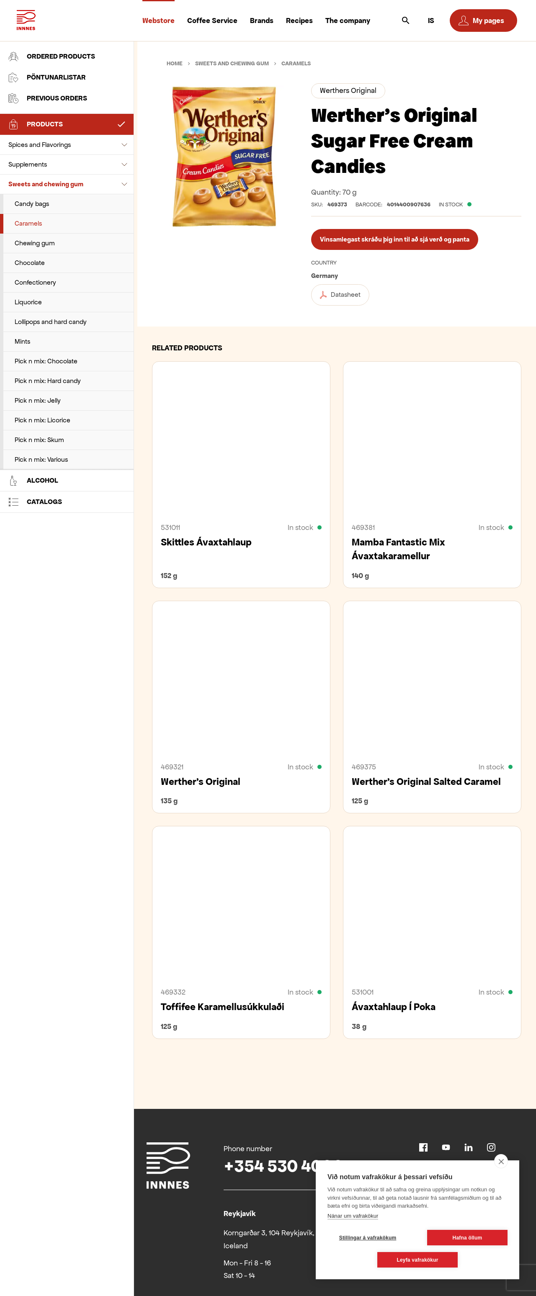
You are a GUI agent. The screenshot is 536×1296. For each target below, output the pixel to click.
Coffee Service (212, 20)
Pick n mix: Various (41, 459)
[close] (501, 1161)
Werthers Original (348, 90)
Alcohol (33, 481)
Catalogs (35, 502)
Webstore (158, 20)
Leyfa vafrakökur (417, 1260)
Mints (22, 341)
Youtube (446, 1147)
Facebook (423, 1147)
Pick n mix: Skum (39, 440)
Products (35, 124)
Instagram (491, 1147)
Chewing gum (35, 243)
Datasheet (340, 295)
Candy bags (32, 204)
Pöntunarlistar (47, 77)
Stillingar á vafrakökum (368, 1238)
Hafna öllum (467, 1238)
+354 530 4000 (283, 1166)
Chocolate (30, 263)
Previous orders (47, 98)
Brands (261, 20)
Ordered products (51, 56)
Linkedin (469, 1147)
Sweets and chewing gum (45, 184)
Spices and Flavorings (39, 145)
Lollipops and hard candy (51, 322)
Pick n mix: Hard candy (48, 381)
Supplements (27, 164)
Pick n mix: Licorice (42, 420)
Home (175, 63)
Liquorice (28, 302)
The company (347, 20)
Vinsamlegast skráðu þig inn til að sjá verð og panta (394, 239)
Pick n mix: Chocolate (46, 361)
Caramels (28, 223)
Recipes (299, 20)
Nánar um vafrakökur (352, 1216)
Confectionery (35, 282)
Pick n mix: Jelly (38, 400)
